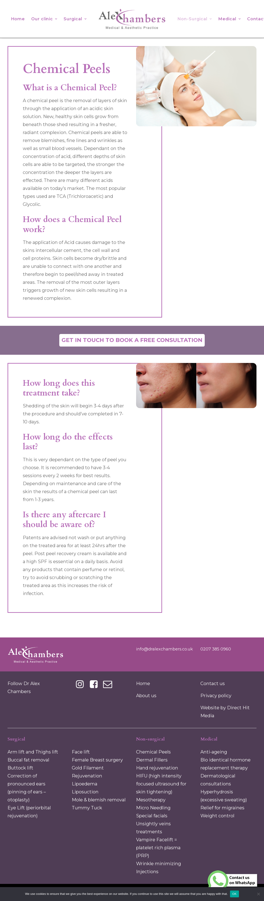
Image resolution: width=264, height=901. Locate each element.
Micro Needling (153, 807)
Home (18, 18)
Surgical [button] (75, 18)
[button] (80, 686)
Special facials (151, 815)
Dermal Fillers (152, 760)
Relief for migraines (222, 807)
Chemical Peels (153, 752)
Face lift (81, 752)
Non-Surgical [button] (194, 18)
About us (146, 695)
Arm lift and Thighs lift (33, 752)
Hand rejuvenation (157, 768)
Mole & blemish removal (99, 800)
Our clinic (44, 18)
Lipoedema (84, 784)
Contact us (212, 683)
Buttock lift (20, 768)
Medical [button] (229, 18)
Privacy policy (215, 695)
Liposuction (85, 792)
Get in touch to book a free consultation (132, 340)
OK (234, 894)
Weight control (217, 815)
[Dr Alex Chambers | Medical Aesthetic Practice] (132, 19)
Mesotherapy (151, 800)
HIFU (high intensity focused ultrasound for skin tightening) (161, 784)
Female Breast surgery (97, 760)
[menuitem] (18, 19)
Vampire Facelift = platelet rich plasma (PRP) (158, 847)
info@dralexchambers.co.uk (164, 649)
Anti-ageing (213, 752)
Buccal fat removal (28, 760)
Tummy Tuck (87, 807)
